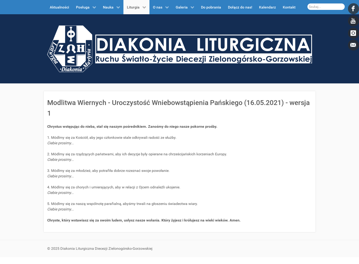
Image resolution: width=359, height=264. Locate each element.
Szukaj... (307, 3)
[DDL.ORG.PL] (179, 48)
